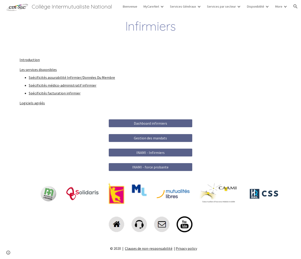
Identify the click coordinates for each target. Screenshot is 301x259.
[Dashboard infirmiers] (150, 123)
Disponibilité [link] (255, 6)
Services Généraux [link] (183, 6)
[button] (295, 6)
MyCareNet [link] (151, 6)
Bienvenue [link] (130, 6)
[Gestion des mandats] (150, 138)
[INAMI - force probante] (150, 167)
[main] (150, 26)
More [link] (278, 6)
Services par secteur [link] (221, 6)
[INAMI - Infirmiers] (150, 152)
